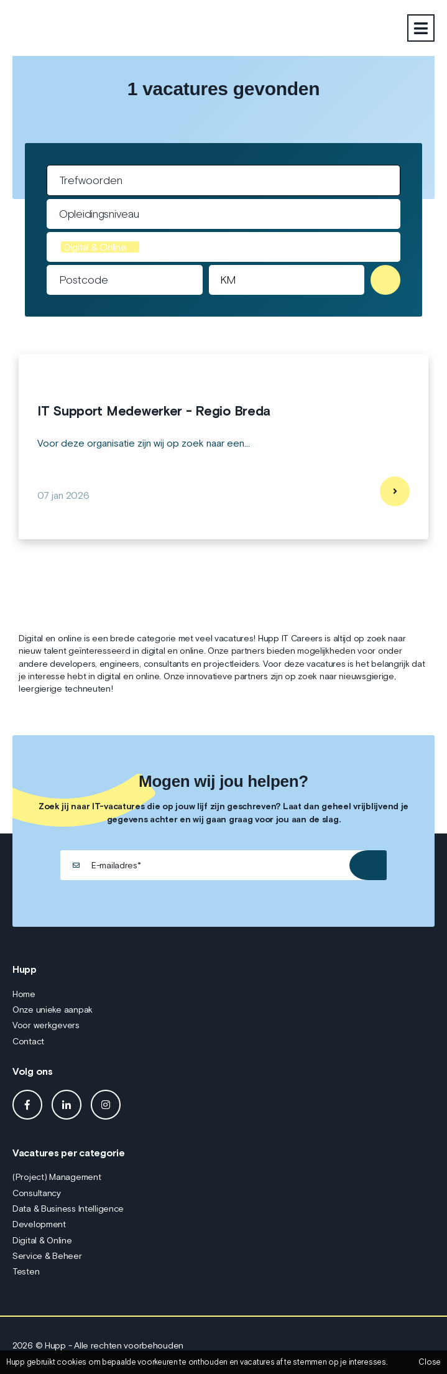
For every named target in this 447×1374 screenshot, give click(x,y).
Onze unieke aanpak (52, 1009)
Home (23, 994)
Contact (28, 1041)
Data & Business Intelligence (68, 1209)
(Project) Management (56, 1177)
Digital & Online (42, 1240)
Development (39, 1224)
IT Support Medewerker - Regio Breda (153, 411)
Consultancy (36, 1193)
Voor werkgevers (46, 1025)
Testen (25, 1271)
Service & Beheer (47, 1256)
